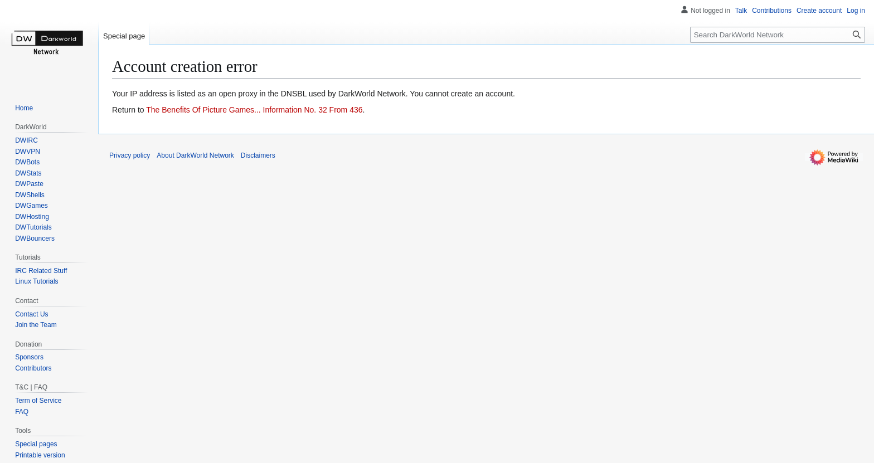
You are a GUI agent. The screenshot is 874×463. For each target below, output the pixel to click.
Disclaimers (258, 155)
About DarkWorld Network (195, 155)
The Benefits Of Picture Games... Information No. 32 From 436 (254, 109)
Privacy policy (129, 155)
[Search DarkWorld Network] (777, 35)
